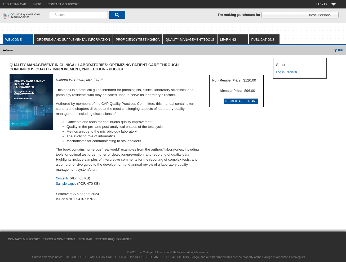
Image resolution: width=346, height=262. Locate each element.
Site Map (85, 239)
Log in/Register (287, 72)
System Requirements (113, 239)
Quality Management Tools (190, 40)
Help (338, 49)
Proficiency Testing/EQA (138, 40)
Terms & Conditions (59, 239)
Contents (62, 178)
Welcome (13, 40)
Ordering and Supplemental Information (73, 40)
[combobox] (78, 15)
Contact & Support (24, 239)
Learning (228, 40)
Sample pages (66, 184)
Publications (262, 40)
